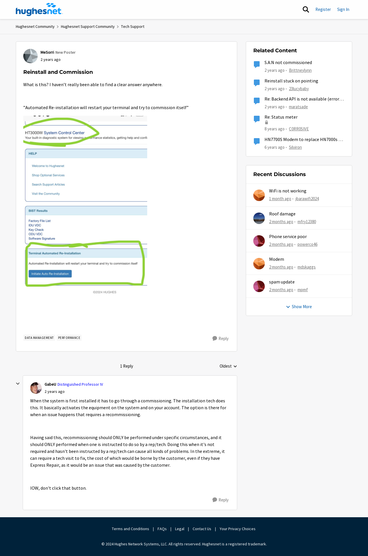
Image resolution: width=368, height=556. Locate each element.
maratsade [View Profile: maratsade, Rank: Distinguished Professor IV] (298, 106)
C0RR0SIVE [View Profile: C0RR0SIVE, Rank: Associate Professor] (299, 129)
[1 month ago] (280, 199)
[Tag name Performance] (69, 338)
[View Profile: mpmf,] (259, 286)
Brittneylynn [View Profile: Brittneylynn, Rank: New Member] (300, 70)
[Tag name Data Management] (39, 338)
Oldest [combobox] (228, 366)
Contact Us (202, 528)
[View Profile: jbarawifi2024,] (259, 195)
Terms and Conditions (130, 528)
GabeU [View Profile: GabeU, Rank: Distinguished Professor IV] (50, 384)
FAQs (162, 528)
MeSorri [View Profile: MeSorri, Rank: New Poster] (47, 52)
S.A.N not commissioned (288, 62)
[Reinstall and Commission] (55, 392)
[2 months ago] (281, 221)
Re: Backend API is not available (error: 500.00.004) (302, 99)
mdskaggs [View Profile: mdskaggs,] (307, 267)
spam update (282, 282)
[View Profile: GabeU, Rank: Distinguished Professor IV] (36, 388)
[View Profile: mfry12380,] (259, 218)
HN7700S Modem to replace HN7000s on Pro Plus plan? (304, 140)
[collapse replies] (17, 383)
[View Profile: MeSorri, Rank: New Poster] (30, 56)
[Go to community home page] (39, 9)
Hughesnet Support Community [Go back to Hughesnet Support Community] (88, 26)
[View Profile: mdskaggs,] (259, 263)
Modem (276, 259)
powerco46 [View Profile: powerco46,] (307, 244)
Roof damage (282, 214)
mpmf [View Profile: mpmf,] (303, 289)
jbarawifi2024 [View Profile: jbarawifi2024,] (307, 198)
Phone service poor (288, 237)
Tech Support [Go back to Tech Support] (132, 26)
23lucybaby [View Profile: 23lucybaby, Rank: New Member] (299, 88)
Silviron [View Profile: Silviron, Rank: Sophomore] (295, 147)
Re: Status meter (281, 117)
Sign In (343, 9)
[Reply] (220, 339)
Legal (179, 528)
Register (323, 9)
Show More (299, 306)
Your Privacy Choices (238, 528)
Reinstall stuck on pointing (291, 81)
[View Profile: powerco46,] (259, 241)
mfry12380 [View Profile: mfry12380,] (307, 221)
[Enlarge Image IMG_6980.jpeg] (85, 206)
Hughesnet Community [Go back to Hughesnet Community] (35, 26)
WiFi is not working (287, 191)
